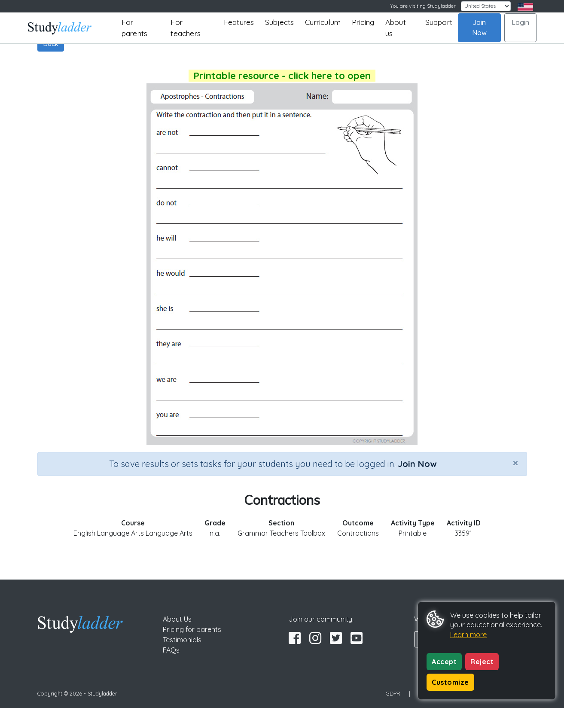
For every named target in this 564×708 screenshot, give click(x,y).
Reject (482, 661)
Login (520, 22)
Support (438, 22)
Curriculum (323, 22)
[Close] (515, 462)
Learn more (468, 634)
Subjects (279, 22)
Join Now (479, 27)
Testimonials (182, 639)
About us (395, 28)
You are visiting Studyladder (423, 6)
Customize (450, 682)
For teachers (186, 28)
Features (239, 22)
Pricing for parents (192, 629)
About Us (177, 619)
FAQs (171, 650)
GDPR (393, 693)
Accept (444, 661)
